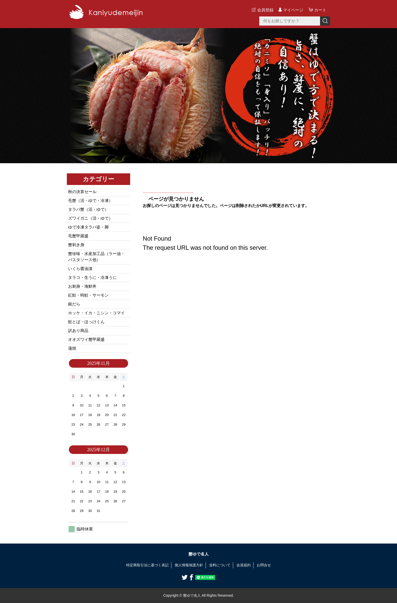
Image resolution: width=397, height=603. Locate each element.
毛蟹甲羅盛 (78, 236)
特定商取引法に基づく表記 (147, 565)
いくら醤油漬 (80, 268)
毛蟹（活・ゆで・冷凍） (90, 200)
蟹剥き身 (76, 245)
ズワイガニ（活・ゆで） (90, 218)
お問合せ (264, 565)
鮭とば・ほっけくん (86, 322)
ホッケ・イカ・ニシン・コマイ (96, 313)
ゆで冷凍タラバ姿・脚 (88, 227)
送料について (219, 565)
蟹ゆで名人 (198, 554)
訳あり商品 (78, 330)
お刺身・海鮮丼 (82, 286)
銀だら (74, 304)
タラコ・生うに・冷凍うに (92, 277)
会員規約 (243, 565)
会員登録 (265, 10)
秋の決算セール (82, 192)
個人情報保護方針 (189, 565)
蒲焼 (72, 348)
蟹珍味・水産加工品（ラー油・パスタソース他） (96, 257)
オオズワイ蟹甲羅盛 (86, 339)
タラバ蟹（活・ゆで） (88, 209)
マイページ (293, 10)
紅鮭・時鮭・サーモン (88, 295)
